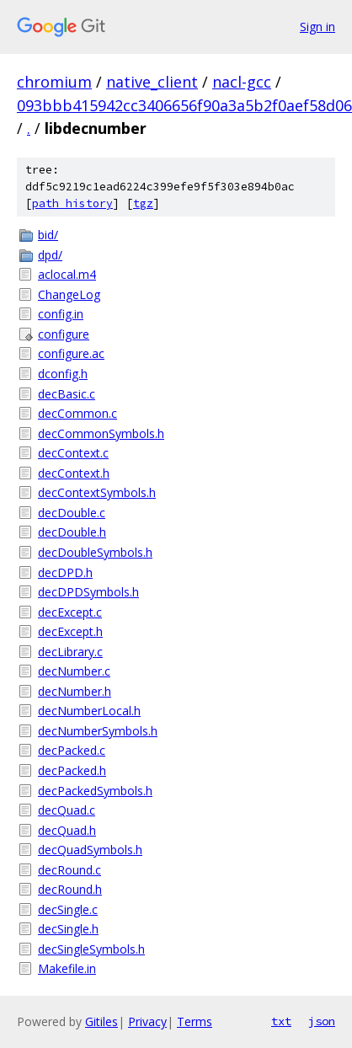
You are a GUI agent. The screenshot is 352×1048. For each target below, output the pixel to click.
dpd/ (50, 255)
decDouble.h (72, 532)
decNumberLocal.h (89, 711)
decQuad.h (67, 830)
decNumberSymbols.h (97, 731)
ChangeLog (69, 294)
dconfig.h (63, 374)
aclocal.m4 (67, 274)
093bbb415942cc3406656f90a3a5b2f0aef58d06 (184, 105)
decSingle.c (68, 909)
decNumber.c (74, 671)
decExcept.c (70, 612)
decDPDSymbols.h (88, 592)
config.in (60, 314)
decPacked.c (71, 750)
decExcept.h (70, 631)
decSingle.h (68, 929)
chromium (54, 82)
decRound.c (69, 870)
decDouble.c (71, 513)
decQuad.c (66, 810)
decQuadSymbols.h (90, 850)
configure (63, 334)
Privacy (147, 1021)
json (321, 1021)
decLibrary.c (70, 652)
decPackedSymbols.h (95, 791)
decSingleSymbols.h (91, 949)
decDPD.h (65, 572)
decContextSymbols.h (97, 492)
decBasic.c (66, 394)
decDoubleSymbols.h (95, 552)
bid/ (48, 235)
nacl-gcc (241, 82)
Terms (194, 1021)
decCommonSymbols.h (101, 433)
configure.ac (71, 353)
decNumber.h (74, 691)
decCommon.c (77, 413)
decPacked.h (72, 770)
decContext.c (73, 453)
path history (72, 203)
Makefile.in (67, 968)
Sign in (317, 27)
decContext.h (73, 473)
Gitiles (101, 1021)
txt (281, 1021)
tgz (143, 203)
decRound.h (70, 889)
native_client (152, 82)
